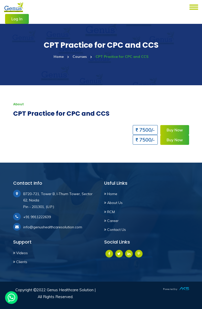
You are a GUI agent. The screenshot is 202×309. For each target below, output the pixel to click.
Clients (20, 262)
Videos (20, 253)
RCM (109, 212)
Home (61, 56)
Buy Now (175, 130)
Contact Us (115, 229)
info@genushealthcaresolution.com (52, 227)
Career (111, 220)
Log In (17, 18)
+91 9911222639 (37, 217)
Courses (82, 56)
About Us (113, 202)
